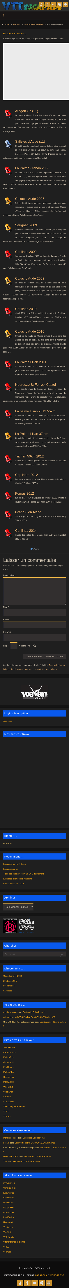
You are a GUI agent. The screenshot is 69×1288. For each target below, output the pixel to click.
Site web (7, 632)
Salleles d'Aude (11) (30, 141)
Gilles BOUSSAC (11, 1156)
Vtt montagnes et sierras (14, 1106)
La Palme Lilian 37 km (31, 434)
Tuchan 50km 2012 (29, 456)
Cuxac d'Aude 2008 (29, 199)
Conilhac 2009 (26, 252)
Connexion (7, 721)
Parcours (16, 24)
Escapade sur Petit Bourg (14, 864)
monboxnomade (10, 1012)
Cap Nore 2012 (26, 475)
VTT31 (6, 1111)
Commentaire (9, 575)
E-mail (6, 619)
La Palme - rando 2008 (32, 168)
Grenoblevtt (8, 1062)
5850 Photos (9, 986)
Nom (6, 607)
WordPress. (57, 1275)
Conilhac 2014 (26, 530)
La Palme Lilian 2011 (30, 362)
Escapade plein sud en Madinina (17, 879)
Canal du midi (9, 1052)
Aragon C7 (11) (26, 111)
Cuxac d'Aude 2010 (29, 331)
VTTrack (7, 1116)
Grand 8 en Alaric (28, 512)
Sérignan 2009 (26, 225)
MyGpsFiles (8, 1072)
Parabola (41, 1275)
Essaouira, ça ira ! (11, 869)
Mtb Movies (8, 1067)
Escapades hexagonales (34, 24)
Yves (5, 1161)
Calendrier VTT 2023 (12, 976)
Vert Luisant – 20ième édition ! (37, 1156)
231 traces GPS (10, 981)
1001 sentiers (9, 1047)
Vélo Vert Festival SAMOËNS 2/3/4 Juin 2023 (35, 1017)
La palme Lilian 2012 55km (35, 411)
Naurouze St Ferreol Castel (35, 385)
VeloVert (7, 1096)
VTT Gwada (8, 1101)
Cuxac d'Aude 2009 (29, 278)
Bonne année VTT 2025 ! (14, 883)
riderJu (6, 1017)
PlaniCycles (8, 1082)
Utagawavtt (8, 1087)
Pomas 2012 (24, 493)
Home (7, 24)
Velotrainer (8, 1092)
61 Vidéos (7, 991)
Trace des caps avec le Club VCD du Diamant (23, 874)
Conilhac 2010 (26, 309)
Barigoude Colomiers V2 (34, 1012)
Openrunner (8, 1077)
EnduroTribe (8, 1057)
